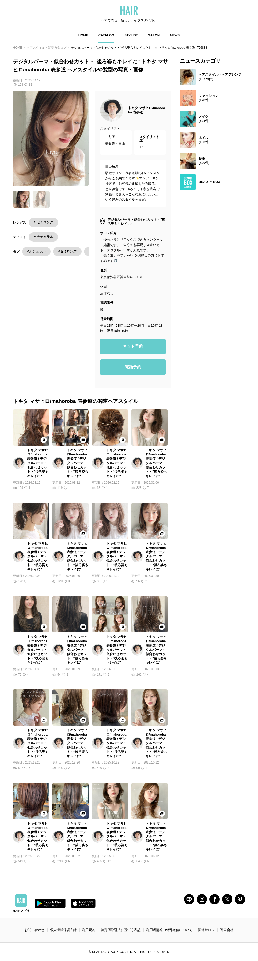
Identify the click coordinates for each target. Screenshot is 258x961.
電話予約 (133, 367)
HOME (83, 35)
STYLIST (131, 35)
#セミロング (67, 251)
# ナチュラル (43, 237)
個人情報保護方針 (63, 930)
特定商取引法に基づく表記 (121, 930)
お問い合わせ (34, 930)
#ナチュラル (36, 251)
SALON (154, 35)
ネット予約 (133, 346)
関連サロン (206, 930)
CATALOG (106, 35)
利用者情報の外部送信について (169, 930)
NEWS (175, 35)
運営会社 (226, 930)
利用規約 (88, 930)
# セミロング (43, 222)
